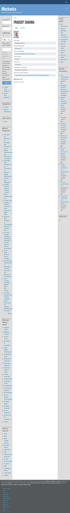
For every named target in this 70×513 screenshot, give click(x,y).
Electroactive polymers (7, 455)
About (4, 490)
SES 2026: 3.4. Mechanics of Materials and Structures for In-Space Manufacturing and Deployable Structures (8, 146)
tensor (6, 422)
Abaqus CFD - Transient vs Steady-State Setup (64, 102)
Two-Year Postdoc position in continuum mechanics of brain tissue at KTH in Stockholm (7, 240)
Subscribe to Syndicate (59, 220)
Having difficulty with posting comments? (64, 33)
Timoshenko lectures (7, 389)
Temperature (7, 386)
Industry (5, 504)
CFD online (7, 450)
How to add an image (64, 40)
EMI (5, 452)
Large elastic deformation (7, 350)
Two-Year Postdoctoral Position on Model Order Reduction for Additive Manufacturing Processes (8, 302)
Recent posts (6, 488)
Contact (5, 492)
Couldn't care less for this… (63, 126)
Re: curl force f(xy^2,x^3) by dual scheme (64, 152)
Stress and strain (7, 382)
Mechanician (6, 498)
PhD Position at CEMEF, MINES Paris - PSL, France (7, 285)
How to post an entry (63, 46)
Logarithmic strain (7, 355)
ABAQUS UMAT (6, 329)
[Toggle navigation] (66, 8)
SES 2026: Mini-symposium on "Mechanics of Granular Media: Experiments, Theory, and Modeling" (8, 171)
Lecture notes (63, 56)
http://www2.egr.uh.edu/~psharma (25, 54)
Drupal (9, 483)
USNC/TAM (7, 473)
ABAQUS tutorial (6, 333)
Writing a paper (6, 403)
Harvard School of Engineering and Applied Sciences (46, 483)
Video (4, 510)
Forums (6, 107)
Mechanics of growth (7, 360)
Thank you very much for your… (64, 138)
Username (5, 20)
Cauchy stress (6, 338)
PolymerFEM (7, 461)
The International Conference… (65, 77)
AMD (5, 436)
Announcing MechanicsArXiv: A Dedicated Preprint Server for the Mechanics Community (9, 268)
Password (5, 26)
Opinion (5, 500)
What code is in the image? (6, 44)
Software (5, 502)
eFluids (6, 475)
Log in (6, 121)
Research (5, 494)
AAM (5, 434)
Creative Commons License (53, 481)
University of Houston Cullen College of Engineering (16, 484)
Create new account (6, 89)
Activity (23, 28)
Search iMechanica (7, 110)
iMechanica (8, 9)
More (9, 313)
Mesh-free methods (7, 364)
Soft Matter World (7, 469)
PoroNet (6, 464)
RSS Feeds (64, 59)
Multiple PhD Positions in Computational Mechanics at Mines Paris (8, 223)
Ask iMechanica (64, 25)
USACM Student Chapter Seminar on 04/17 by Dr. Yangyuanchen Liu (8, 191)
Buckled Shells (6, 446)
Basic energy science (6, 441)
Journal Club (63, 52)
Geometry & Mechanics (7, 343)
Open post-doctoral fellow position (6, 254)
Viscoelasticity (7, 392)
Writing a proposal (6, 407)
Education (6, 496)
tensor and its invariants (7, 417)
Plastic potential (7, 375)
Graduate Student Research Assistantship (65, 88)
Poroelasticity (7, 379)
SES (5, 466)
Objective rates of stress (7, 370)
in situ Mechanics (7, 412)
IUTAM (6, 459)
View (16, 28)
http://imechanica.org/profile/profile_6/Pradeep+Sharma (32, 75)
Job (4, 508)
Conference (6, 506)
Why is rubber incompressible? (7, 397)
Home (15, 17)
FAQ (62, 62)
